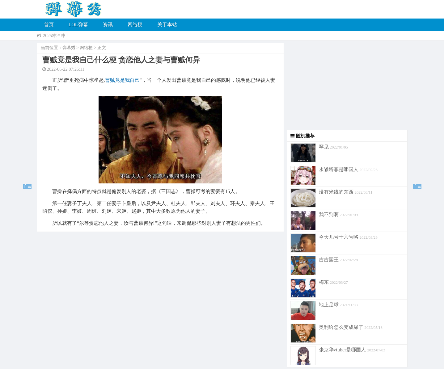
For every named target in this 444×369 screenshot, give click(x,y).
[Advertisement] (346, 87)
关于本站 (167, 24)
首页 (49, 24)
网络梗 (135, 24)
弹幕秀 (68, 47)
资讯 (108, 24)
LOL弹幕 (78, 24)
